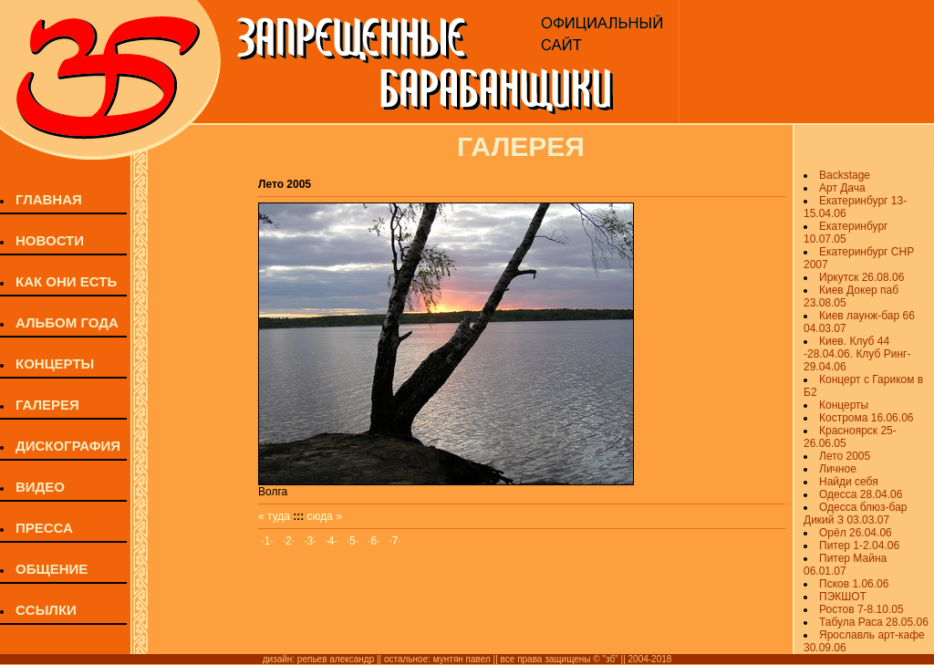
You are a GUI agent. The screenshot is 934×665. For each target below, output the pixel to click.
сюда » (324, 516)
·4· (331, 541)
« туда (274, 516)
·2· (289, 541)
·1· (267, 541)
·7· (395, 541)
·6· (373, 541)
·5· (352, 541)
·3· (310, 541)
